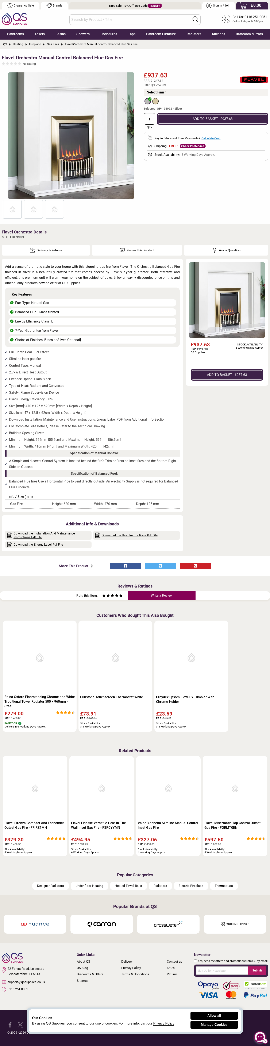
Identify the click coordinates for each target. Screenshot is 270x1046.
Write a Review (162, 595)
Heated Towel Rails (128, 886)
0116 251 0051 (15, 989)
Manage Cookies (214, 1024)
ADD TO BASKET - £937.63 (213, 119)
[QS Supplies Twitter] (20, 1025)
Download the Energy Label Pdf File (35, 544)
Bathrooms (15, 34)
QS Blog (82, 968)
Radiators (194, 34)
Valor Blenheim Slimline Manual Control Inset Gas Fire (168, 825)
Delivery (126, 961)
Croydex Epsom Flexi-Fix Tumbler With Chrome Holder (185, 699)
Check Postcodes (192, 146)
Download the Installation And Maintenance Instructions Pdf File (41, 535)
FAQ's (171, 968)
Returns (172, 974)
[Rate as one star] (104, 596)
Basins (60, 34)
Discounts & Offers (90, 974)
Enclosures (108, 34)
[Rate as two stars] (106, 596)
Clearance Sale (20, 5)
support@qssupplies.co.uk (23, 982)
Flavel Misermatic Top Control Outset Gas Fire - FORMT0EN (232, 825)
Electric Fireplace (191, 886)
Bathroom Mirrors (249, 34)
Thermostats (224, 886)
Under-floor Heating (89, 886)
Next (129, 136)
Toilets (40, 34)
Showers (83, 34)
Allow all (214, 1015)
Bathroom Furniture (161, 34)
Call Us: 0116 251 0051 (249, 17)
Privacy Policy (131, 968)
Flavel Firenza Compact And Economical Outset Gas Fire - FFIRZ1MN (34, 825)
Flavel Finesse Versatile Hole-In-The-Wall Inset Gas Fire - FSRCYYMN (99, 825)
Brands (54, 5)
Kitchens (218, 34)
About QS (83, 961)
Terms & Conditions (135, 974)
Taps (131, 34)
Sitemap (82, 981)
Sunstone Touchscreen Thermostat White (111, 697)
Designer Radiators (50, 886)
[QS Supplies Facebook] (10, 1025)
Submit (257, 970)
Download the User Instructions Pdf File (126, 535)
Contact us (174, 961)
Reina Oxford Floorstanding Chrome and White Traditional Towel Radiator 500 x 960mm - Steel (39, 701)
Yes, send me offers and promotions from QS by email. (233, 961)
